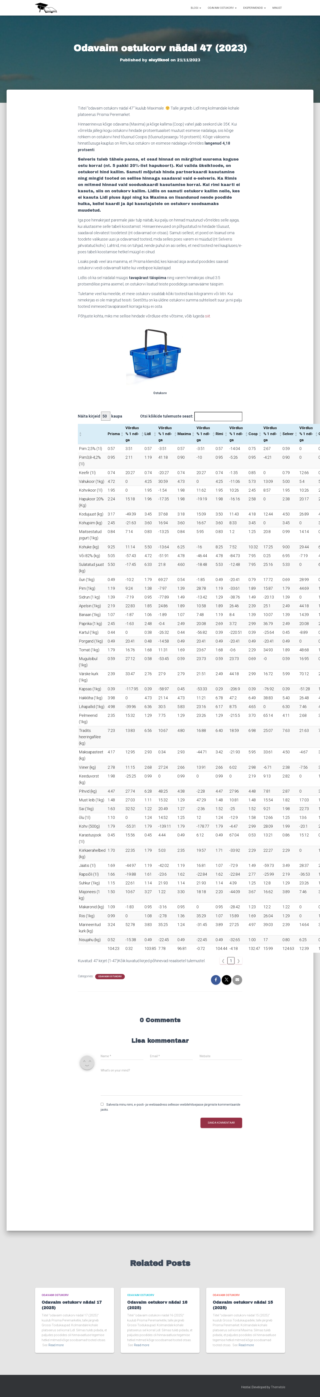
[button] (80, 433)
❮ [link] (223, 960)
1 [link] (231, 960)
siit (207, 316)
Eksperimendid (254, 7)
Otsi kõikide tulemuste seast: (166, 416)
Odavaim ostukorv (222, 7)
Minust (277, 7)
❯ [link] (238, 960)
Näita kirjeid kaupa (100, 415)
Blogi (196, 7)
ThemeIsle (278, 1387)
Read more (56, 1345)
